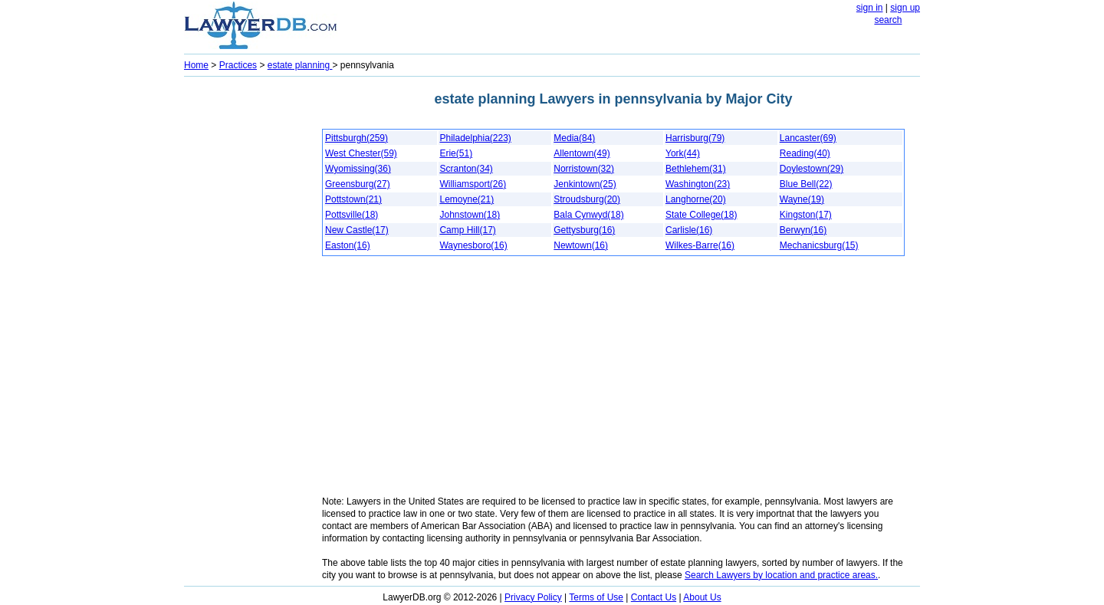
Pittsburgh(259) (356, 138)
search (888, 20)
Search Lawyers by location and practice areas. (781, 575)
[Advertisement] (245, 311)
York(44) (682, 153)
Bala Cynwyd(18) (588, 214)
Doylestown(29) (811, 168)
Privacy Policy (533, 597)
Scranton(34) (465, 168)
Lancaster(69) (808, 138)
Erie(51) (455, 153)
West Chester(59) (361, 153)
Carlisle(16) (688, 230)
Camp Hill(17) (467, 230)
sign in (869, 7)
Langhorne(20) (695, 199)
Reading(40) (805, 153)
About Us (702, 597)
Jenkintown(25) (585, 184)
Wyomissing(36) (358, 168)
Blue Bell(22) (806, 184)
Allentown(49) (582, 153)
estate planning (300, 65)
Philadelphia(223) (475, 138)
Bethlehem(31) (695, 168)
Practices (238, 65)
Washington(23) (697, 184)
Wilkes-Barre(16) (699, 245)
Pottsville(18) (351, 214)
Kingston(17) (806, 214)
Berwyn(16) (803, 230)
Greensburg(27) (357, 184)
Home (196, 65)
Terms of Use (596, 597)
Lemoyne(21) (466, 199)
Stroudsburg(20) (587, 199)
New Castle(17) (357, 230)
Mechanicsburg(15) (819, 245)
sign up (905, 7)
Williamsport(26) (472, 184)
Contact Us (653, 597)
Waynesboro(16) (473, 245)
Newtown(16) (581, 245)
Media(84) (574, 138)
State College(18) (701, 214)
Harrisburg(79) (694, 138)
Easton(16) (347, 245)
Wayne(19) (802, 199)
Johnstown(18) (469, 214)
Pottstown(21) (353, 199)
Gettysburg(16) (584, 230)
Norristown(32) (584, 168)
